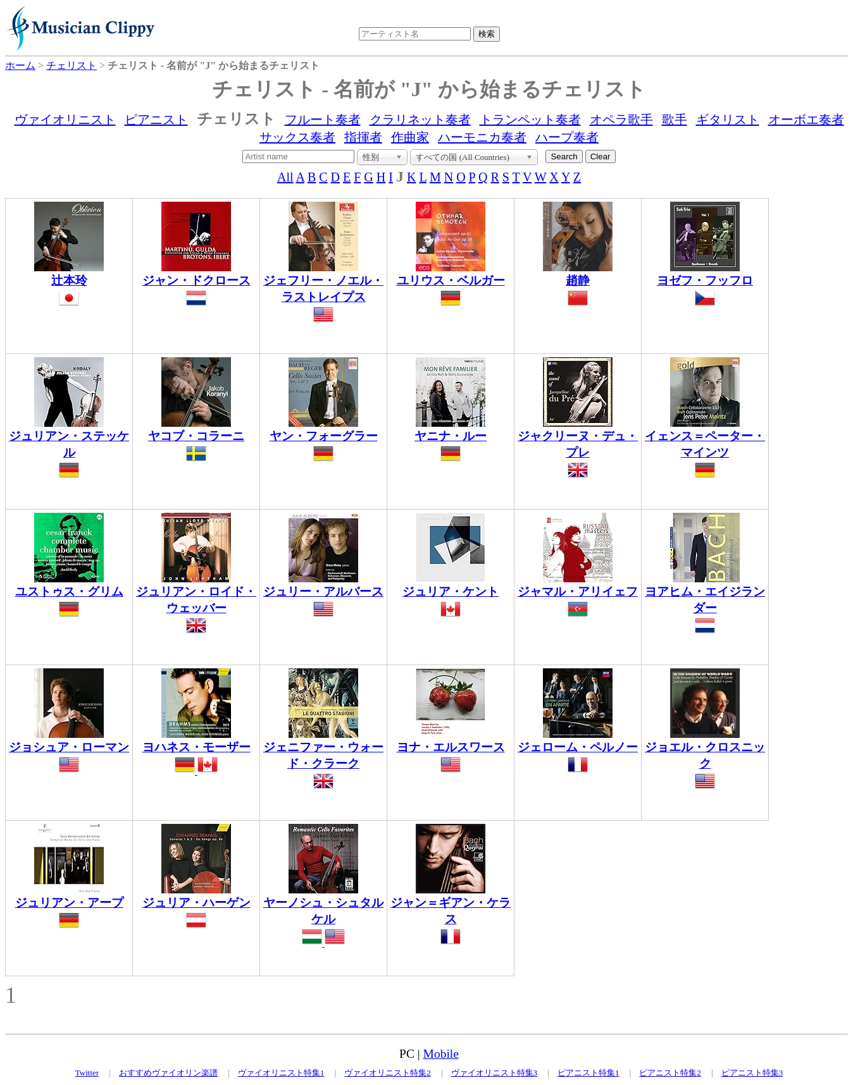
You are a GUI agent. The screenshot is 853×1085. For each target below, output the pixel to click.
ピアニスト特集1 (588, 1072)
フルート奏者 (323, 119)
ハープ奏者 (567, 137)
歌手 (674, 119)
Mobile (441, 1053)
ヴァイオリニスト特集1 (281, 1072)
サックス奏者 (297, 137)
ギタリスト (727, 119)
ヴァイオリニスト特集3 (494, 1072)
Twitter (87, 1072)
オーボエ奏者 (806, 119)
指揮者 (363, 137)
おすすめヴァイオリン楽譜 (168, 1072)
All (285, 177)
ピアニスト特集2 (670, 1072)
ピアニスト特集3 (752, 1072)
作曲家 (410, 137)
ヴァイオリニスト (65, 119)
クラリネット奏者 (420, 119)
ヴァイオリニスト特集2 (387, 1072)
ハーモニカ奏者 (482, 137)
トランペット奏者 (530, 119)
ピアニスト (156, 119)
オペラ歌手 (621, 119)
